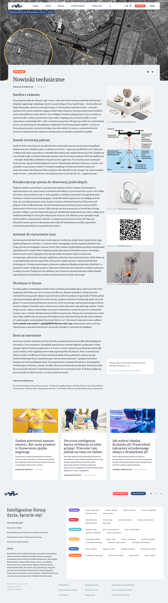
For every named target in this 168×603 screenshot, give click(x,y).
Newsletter (138, 493)
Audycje (35, 6)
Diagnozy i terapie (109, 549)
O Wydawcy (64, 595)
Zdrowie (74, 549)
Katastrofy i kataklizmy (93, 533)
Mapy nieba (106, 523)
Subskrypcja (121, 493)
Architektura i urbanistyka (94, 555)
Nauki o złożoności (129, 510)
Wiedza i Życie (97, 6)
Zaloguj (152, 6)
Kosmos (74, 520)
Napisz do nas (91, 590)
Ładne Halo (16, 586)
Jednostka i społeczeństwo (117, 542)
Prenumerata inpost (68, 590)
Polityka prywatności (122, 590)
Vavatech (18, 589)
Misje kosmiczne (91, 523)
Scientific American (78, 6)
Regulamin (90, 595)
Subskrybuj (140, 6)
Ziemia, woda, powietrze (111, 529)
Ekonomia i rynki (91, 513)
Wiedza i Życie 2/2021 (118, 363)
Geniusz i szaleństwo (128, 539)
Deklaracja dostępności (123, 585)
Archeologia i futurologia (94, 542)
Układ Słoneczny (91, 520)
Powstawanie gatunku (93, 539)
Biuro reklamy (91, 585)
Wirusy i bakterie (91, 549)
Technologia (20, 71)
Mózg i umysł (110, 539)
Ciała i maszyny (150, 555)
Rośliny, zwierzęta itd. (114, 533)
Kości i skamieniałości (132, 529)
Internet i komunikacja (116, 555)
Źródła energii (134, 555)
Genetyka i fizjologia (148, 539)
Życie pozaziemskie (124, 520)
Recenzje (61, 6)
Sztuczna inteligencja (149, 510)
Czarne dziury (107, 520)
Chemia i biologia (111, 510)
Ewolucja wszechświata (145, 520)
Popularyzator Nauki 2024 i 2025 (31, 12)
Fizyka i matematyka (92, 510)
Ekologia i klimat (91, 529)
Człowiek (74, 539)
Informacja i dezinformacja (141, 542)
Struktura (74, 510)
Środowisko (75, 529)
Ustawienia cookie (120, 595)
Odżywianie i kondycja (148, 549)
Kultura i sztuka (108, 513)
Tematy (48, 6)
